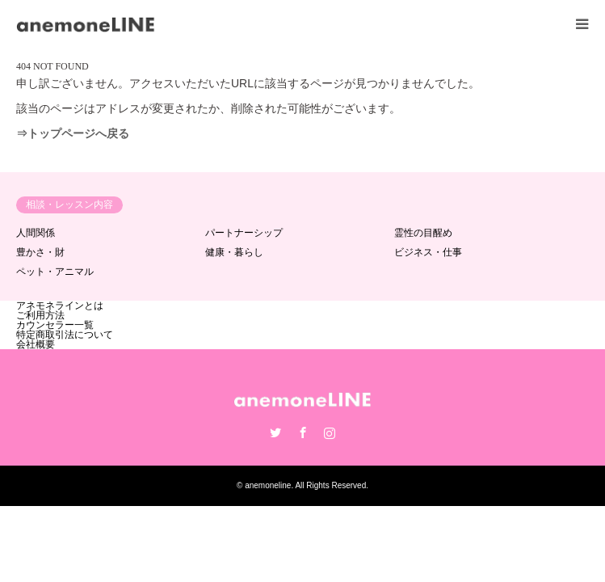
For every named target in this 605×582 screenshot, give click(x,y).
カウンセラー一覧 (55, 325)
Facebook (303, 432)
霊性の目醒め (423, 232)
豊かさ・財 (40, 252)
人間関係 (35, 232)
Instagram (329, 432)
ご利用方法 (40, 315)
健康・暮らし (234, 252)
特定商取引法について (64, 334)
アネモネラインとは (59, 305)
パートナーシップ (244, 232)
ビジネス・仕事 (428, 252)
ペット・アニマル (55, 271)
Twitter (275, 432)
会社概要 (35, 344)
